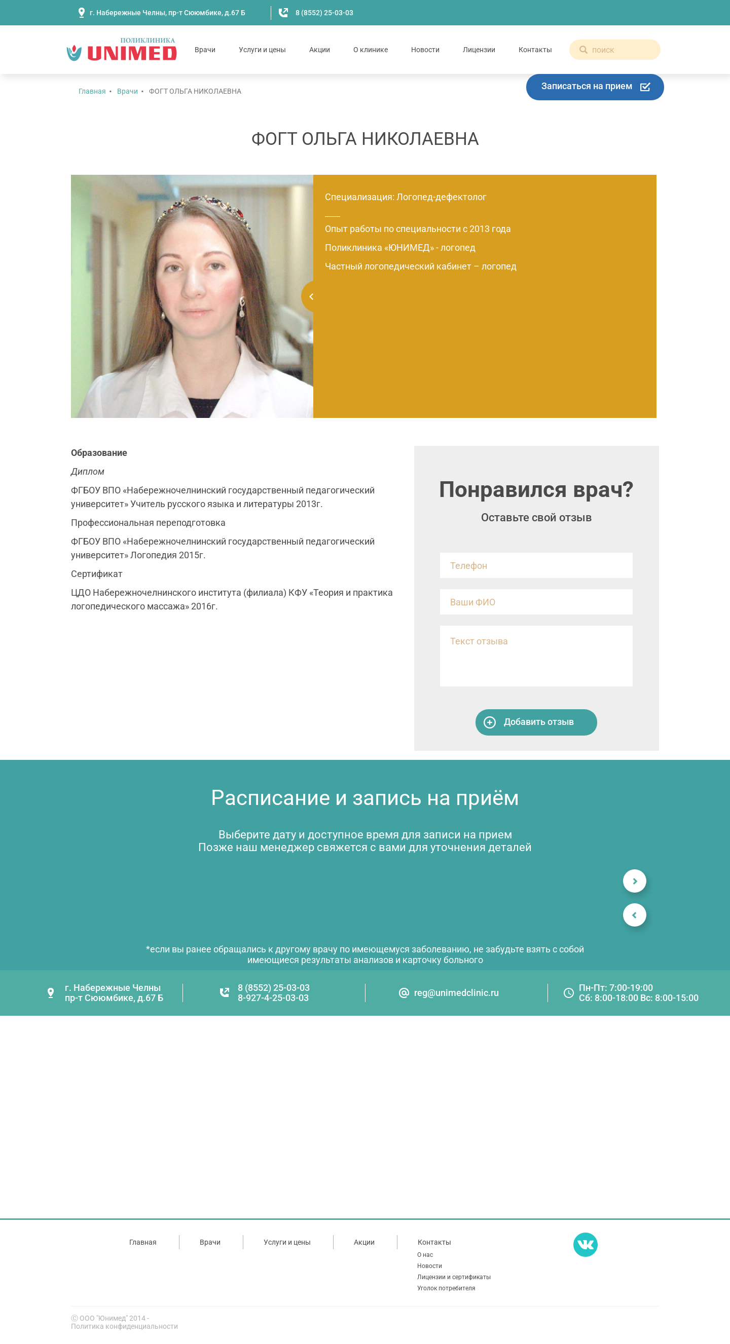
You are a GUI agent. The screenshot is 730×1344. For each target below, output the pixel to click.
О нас (425, 1254)
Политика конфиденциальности (124, 1326)
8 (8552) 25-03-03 (324, 13)
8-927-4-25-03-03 (273, 997)
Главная (92, 91)
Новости (425, 50)
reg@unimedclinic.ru (456, 992)
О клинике (370, 50)
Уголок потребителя (446, 1288)
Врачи (205, 50)
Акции (319, 50)
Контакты (535, 50)
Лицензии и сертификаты (454, 1277)
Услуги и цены (262, 50)
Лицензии (479, 50)
